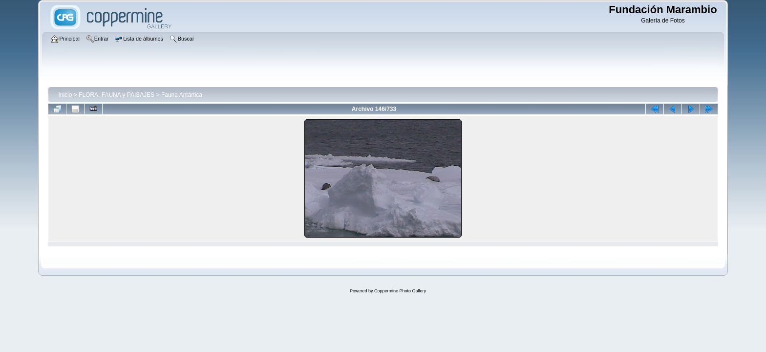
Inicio (65, 94)
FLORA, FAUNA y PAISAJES (116, 94)
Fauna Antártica (181, 94)
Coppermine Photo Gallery (400, 290)
